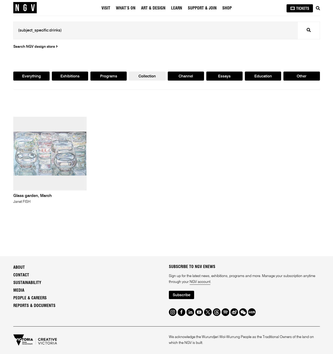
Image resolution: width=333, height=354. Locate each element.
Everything (31, 76)
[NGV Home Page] (25, 7)
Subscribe (181, 295)
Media (18, 291)
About (19, 268)
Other (301, 76)
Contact (21, 275)
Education (263, 76)
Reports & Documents (34, 306)
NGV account (200, 282)
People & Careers (30, 298)
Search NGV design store (35, 47)
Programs (108, 76)
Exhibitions (70, 76)
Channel (186, 76)
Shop (227, 8)
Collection (147, 76)
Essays (224, 76)
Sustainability (27, 283)
